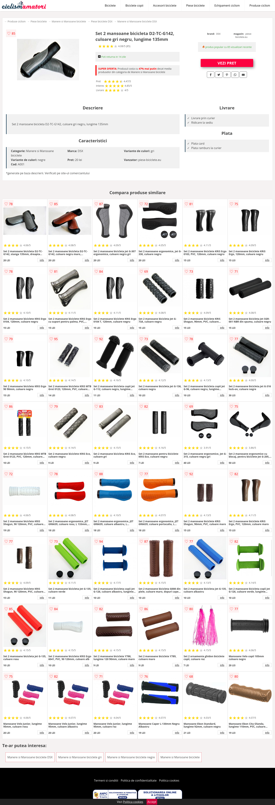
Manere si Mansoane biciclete (69, 21)
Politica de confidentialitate (139, 780)
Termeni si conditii (106, 780)
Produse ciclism (259, 5)
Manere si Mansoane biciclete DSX (137, 21)
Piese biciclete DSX (101, 21)
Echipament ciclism (227, 5)
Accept (151, 802)
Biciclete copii (134, 5)
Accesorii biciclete (164, 5)
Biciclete (110, 5)
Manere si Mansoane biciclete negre (131, 757)
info (42, 260)
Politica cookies (169, 780)
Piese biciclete (195, 5)
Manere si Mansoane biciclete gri (79, 757)
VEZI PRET (227, 63)
